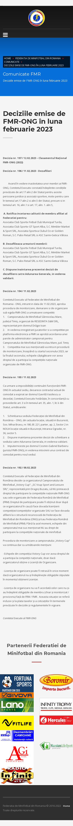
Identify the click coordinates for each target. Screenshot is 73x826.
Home (7, 58)
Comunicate (11, 62)
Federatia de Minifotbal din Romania (38, 58)
